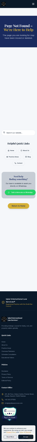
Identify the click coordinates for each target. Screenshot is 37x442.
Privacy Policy (6, 374)
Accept (25, 438)
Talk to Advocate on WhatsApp (20, 192)
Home (11, 150)
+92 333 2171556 (10, 399)
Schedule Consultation (9, 354)
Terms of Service (7, 377)
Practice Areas (12, 157)
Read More (10, 438)
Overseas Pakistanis (8, 351)
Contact (18, 163)
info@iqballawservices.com (13, 403)
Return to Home (18, 206)
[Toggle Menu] (33, 4)
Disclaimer (5, 371)
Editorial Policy (6, 380)
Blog (28, 157)
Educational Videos (8, 357)
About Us (25, 150)
